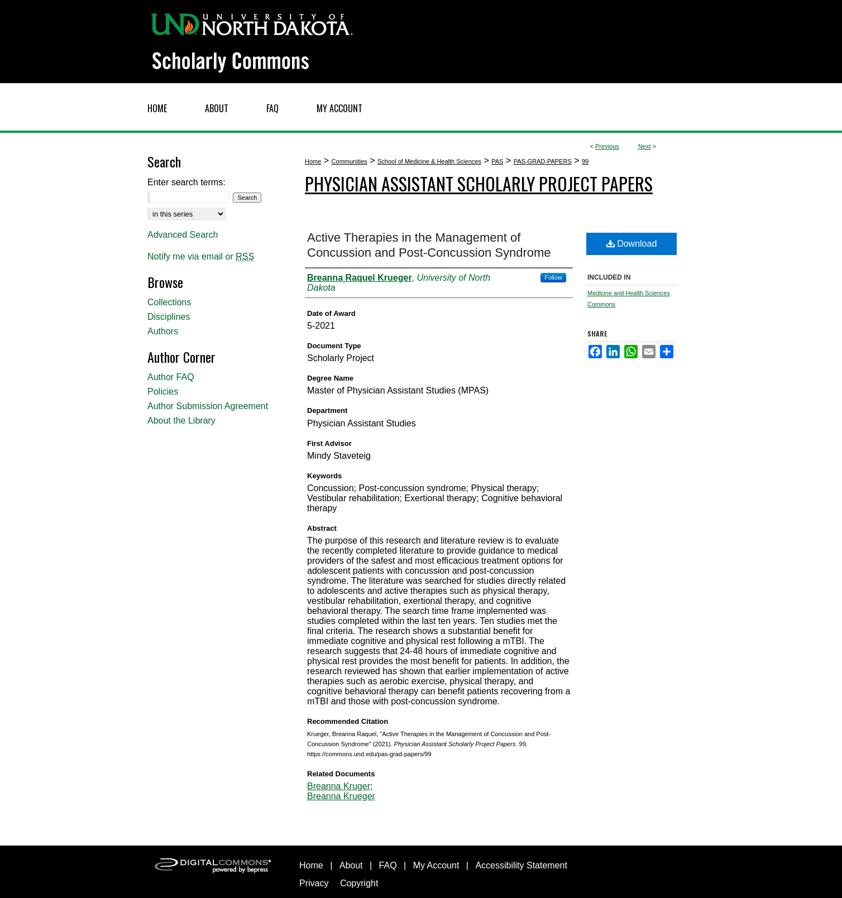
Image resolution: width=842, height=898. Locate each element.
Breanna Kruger (338, 786)
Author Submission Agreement (207, 406)
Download (631, 243)
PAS (497, 161)
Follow (553, 277)
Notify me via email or (200, 257)
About (351, 865)
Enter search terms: (186, 182)
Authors (162, 331)
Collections (169, 302)
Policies (162, 391)
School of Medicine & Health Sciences (429, 161)
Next (644, 146)
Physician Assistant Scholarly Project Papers (479, 183)
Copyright (359, 883)
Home (313, 161)
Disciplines (168, 316)
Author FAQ (170, 377)
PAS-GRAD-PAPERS (543, 161)
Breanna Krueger (341, 796)
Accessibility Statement (521, 865)
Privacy (313, 883)
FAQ (388, 865)
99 (585, 161)
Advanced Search (182, 234)
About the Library (181, 420)
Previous (607, 146)
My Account (436, 865)
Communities (349, 161)
